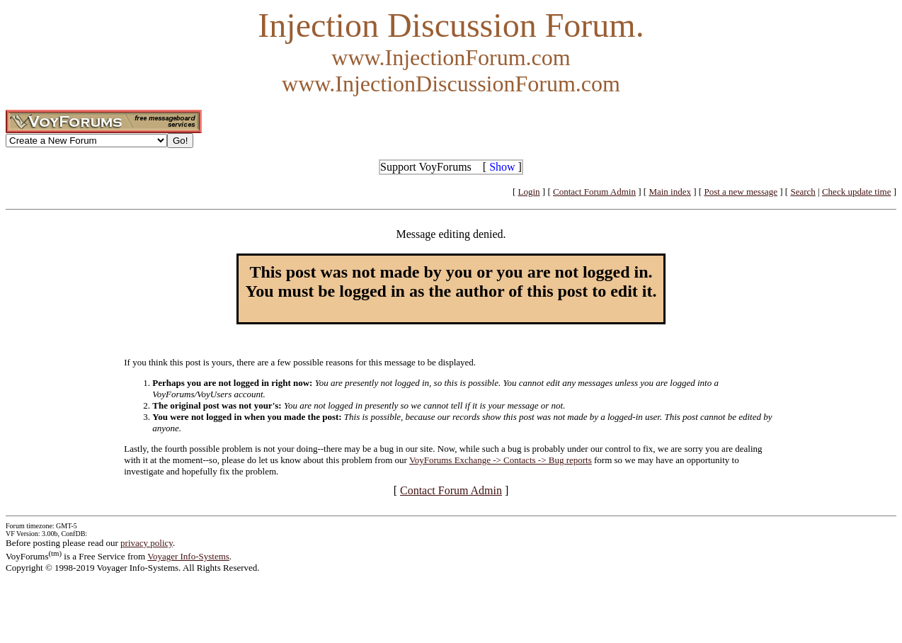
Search (802, 191)
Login (529, 191)
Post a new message (740, 191)
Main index (670, 191)
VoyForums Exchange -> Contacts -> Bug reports (500, 460)
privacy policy (146, 542)
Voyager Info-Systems (188, 556)
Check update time (856, 191)
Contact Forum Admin (594, 191)
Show (502, 167)
